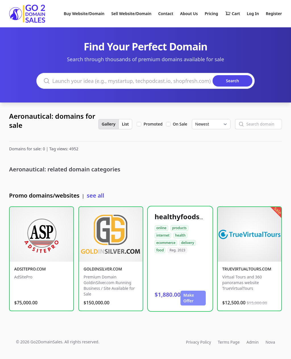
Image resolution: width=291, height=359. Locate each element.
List (125, 124)
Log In (253, 13)
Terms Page (229, 342)
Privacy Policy (198, 342)
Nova (270, 342)
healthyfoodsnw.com (190, 216)
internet (162, 235)
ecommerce (165, 242)
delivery (187, 242)
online (161, 227)
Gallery (108, 124)
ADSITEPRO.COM (30, 269)
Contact (165, 13)
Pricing (211, 13)
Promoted (153, 124)
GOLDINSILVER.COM (103, 269)
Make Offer (188, 297)
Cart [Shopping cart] (232, 14)
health (180, 235)
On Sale (180, 124)
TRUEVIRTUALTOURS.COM (246, 269)
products (179, 227)
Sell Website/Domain (131, 13)
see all (95, 195)
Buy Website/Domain (84, 13)
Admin (252, 342)
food (160, 250)
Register (274, 13)
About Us (189, 13)
